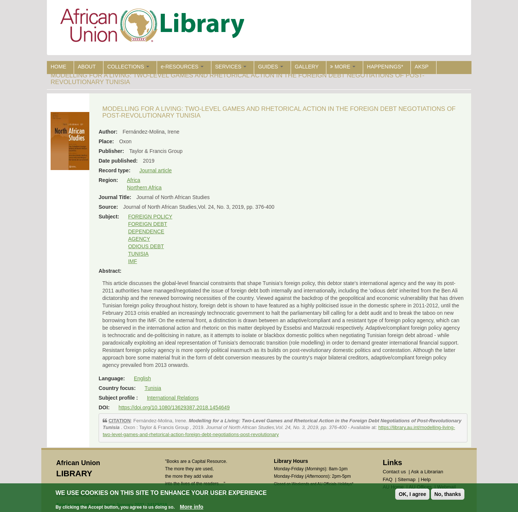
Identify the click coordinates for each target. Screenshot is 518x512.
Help (426, 479)
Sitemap (407, 479)
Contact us (394, 471)
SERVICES (230, 67)
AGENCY (139, 239)
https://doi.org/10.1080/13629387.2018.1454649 (174, 407)
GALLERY (307, 67)
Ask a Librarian (427, 471)
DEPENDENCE (146, 231)
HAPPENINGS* (385, 67)
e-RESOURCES (182, 67)
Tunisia (152, 388)
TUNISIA (138, 254)
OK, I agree (412, 495)
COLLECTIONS (128, 67)
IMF (132, 261)
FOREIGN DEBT (147, 224)
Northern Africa (144, 188)
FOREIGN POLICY (150, 217)
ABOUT (87, 67)
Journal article (155, 170)
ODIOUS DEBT (146, 246)
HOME (58, 67)
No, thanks (447, 495)
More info (191, 508)
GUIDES (270, 67)
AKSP (421, 67)
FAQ (388, 479)
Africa (133, 180)
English (142, 378)
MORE (342, 67)
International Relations (173, 398)
